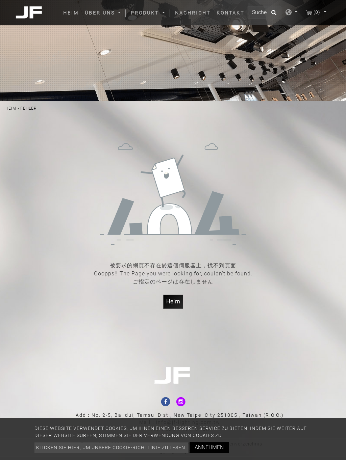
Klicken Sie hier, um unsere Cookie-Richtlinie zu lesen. (111, 447)
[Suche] (264, 12)
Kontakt (230, 13)
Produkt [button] (146, 13)
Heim (72, 12)
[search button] (272, 15)
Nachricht (193, 13)
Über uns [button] (101, 13)
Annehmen (209, 447)
